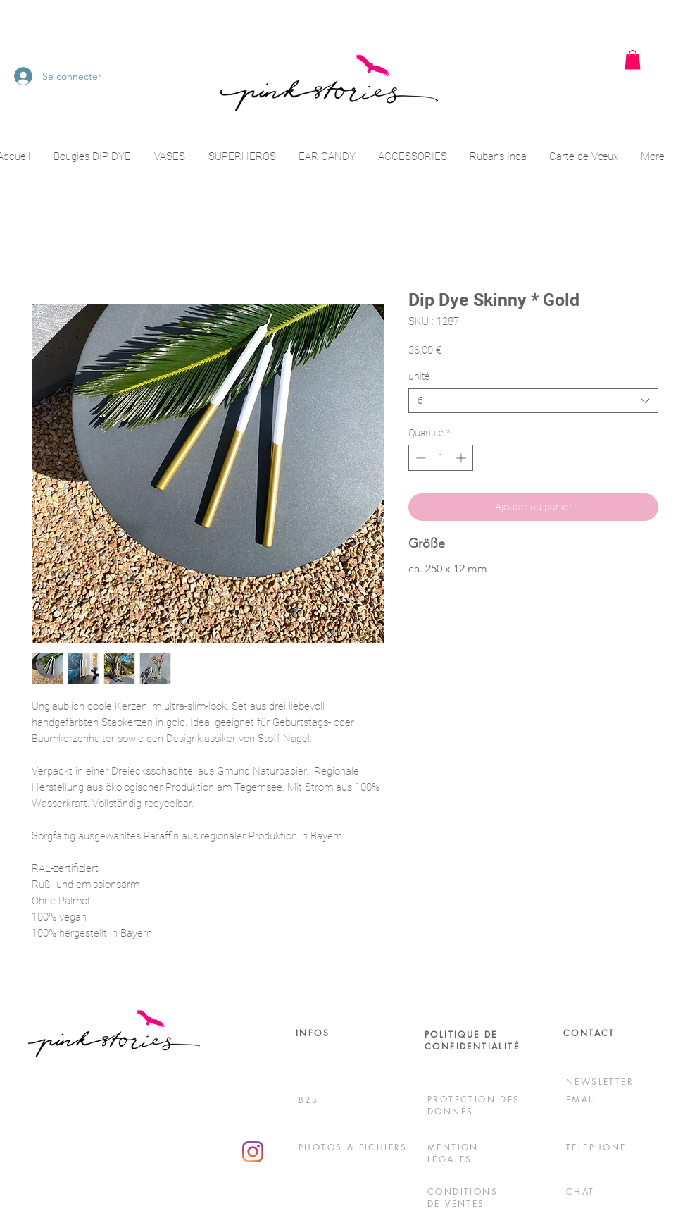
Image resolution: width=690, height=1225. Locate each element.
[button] (633, 59)
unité (418, 376)
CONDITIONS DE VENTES (462, 1197)
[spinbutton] (440, 457)
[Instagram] (252, 1151)
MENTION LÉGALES (453, 1153)
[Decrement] (419, 457)
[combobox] (533, 400)
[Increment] (462, 457)
